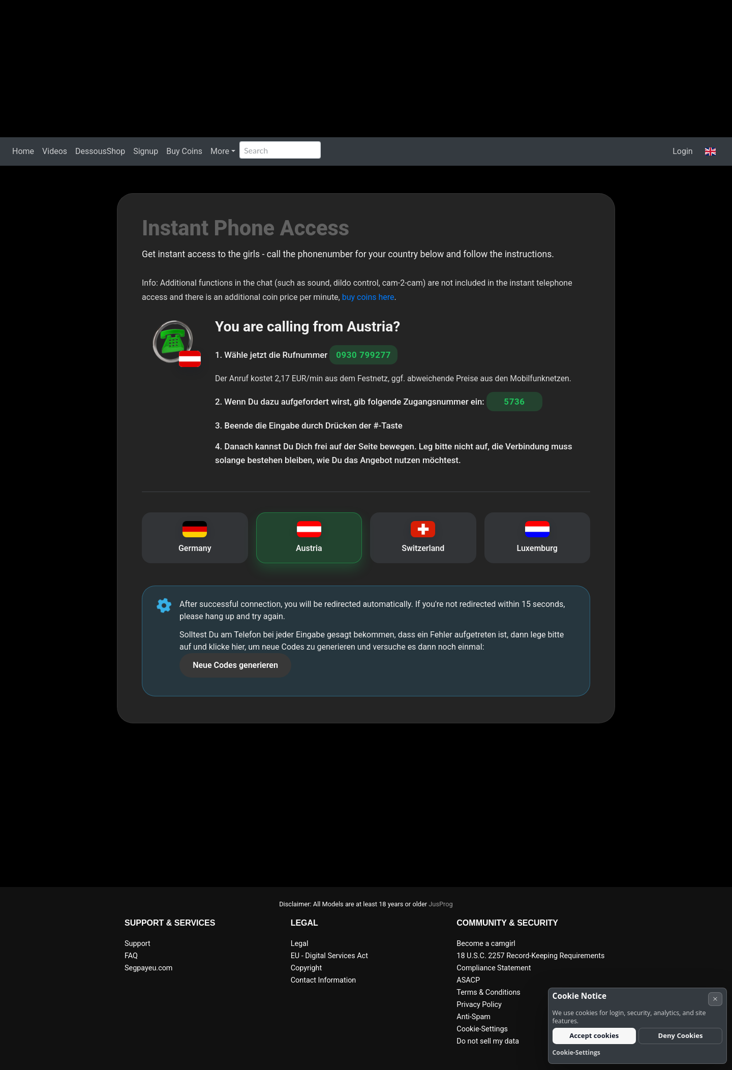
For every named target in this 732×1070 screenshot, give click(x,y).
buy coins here (368, 297)
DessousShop (100, 151)
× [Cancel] (715, 998)
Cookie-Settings (482, 1029)
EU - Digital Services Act (329, 956)
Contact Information (323, 980)
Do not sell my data (487, 1041)
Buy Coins (184, 151)
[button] (710, 151)
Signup (145, 151)
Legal (300, 943)
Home (23, 151)
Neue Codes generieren (235, 665)
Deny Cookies (680, 1035)
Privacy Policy (479, 1004)
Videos (54, 151)
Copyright (306, 968)
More (219, 151)
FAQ (131, 956)
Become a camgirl (485, 943)
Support (137, 943)
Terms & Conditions (488, 992)
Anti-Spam (473, 1017)
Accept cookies (594, 1035)
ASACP (468, 980)
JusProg (441, 904)
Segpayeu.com (149, 968)
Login (682, 151)
